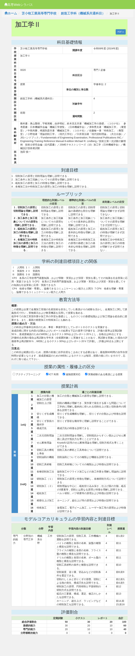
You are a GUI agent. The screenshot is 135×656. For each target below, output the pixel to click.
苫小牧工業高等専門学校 (39, 13)
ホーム (10, 13)
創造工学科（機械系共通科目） (83, 13)
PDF (121, 32)
